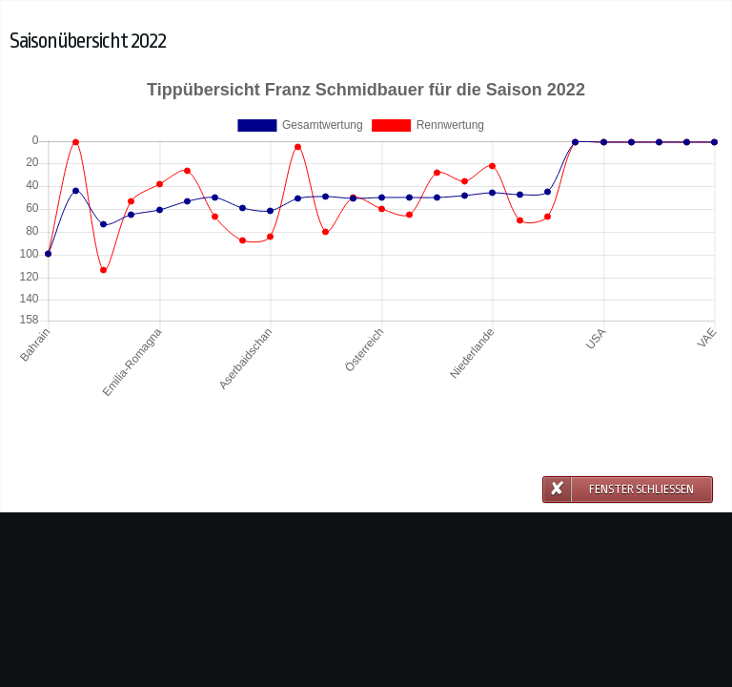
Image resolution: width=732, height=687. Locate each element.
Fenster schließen (641, 489)
